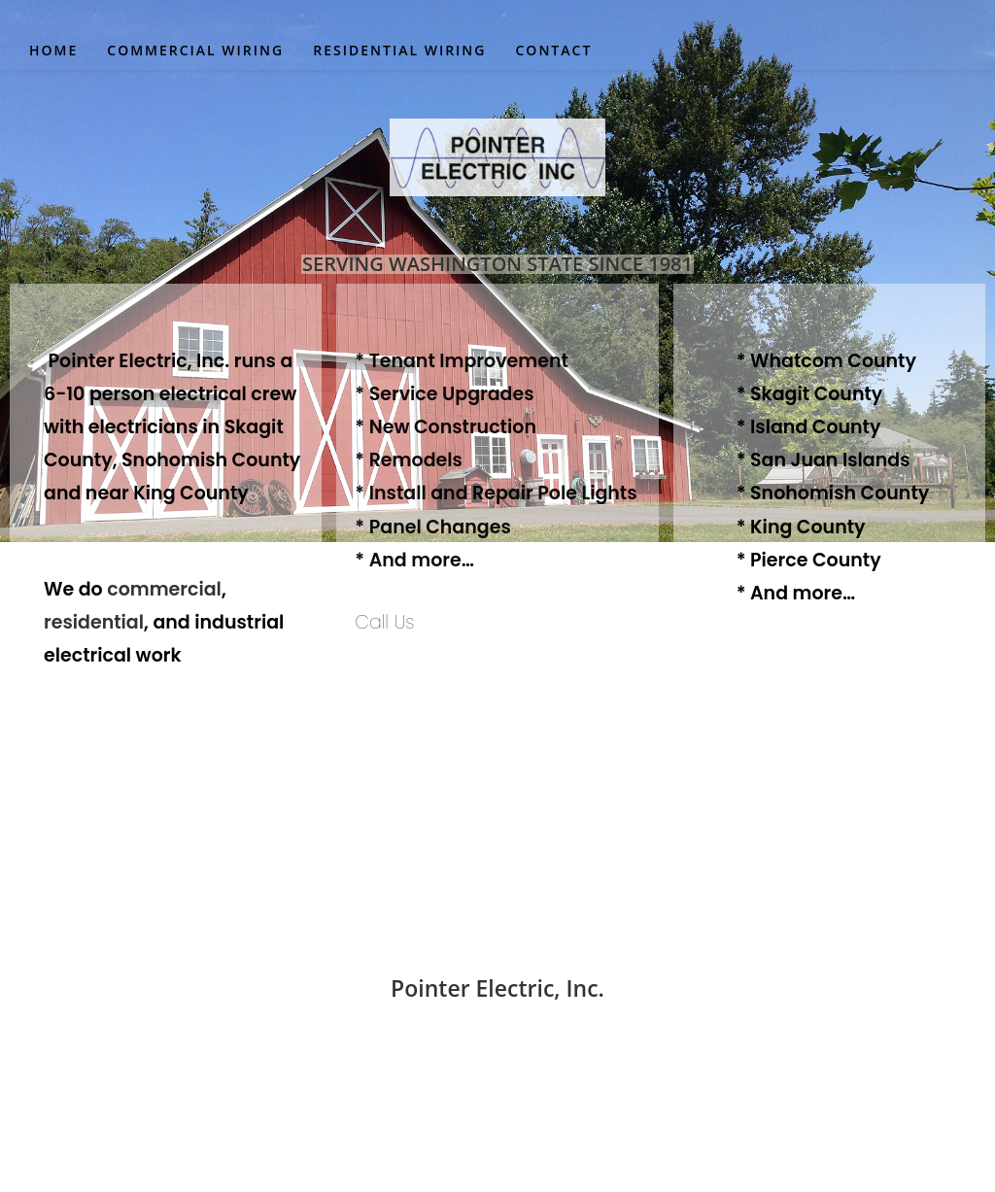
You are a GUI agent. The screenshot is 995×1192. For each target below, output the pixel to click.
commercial (164, 589)
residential (94, 622)
